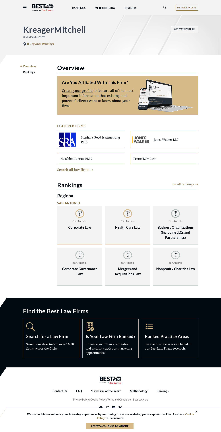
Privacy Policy (81, 399)
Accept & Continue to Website (110, 426)
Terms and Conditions (119, 399)
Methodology (138, 391)
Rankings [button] (78, 8)
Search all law (75, 169)
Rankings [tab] (29, 72)
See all (185, 184)
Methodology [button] (105, 8)
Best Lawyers (140, 399)
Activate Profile (184, 29)
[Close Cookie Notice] (194, 412)
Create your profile (77, 90)
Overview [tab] (29, 66)
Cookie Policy (98, 399)
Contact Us (59, 391)
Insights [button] (130, 8)
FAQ (79, 391)
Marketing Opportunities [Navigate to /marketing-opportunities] (111, 338)
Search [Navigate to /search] (51, 338)
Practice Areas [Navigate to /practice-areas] (170, 338)
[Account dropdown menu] (187, 8)
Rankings (163, 391)
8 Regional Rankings (40, 44)
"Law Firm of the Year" (106, 391)
